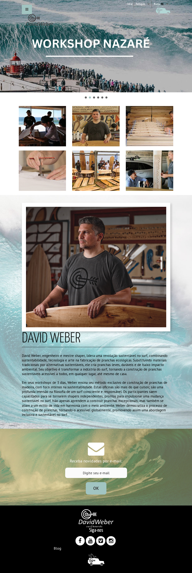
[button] (27, 9)
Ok (96, 488)
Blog (57, 548)
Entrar (130, 4)
